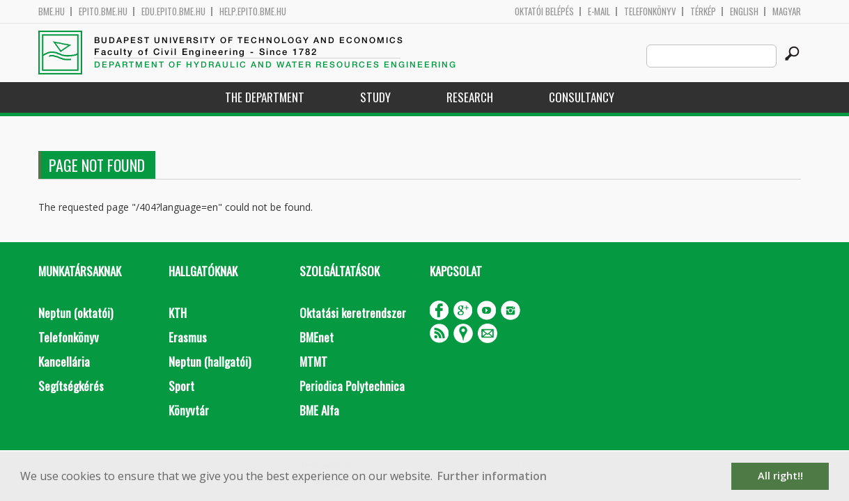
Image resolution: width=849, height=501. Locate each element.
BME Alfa (319, 410)
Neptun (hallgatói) (210, 361)
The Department (264, 97)
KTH (178, 312)
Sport (181, 386)
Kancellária (64, 361)
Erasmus (188, 337)
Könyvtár (189, 410)
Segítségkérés (71, 386)
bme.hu (51, 11)
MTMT (313, 361)
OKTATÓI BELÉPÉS (544, 11)
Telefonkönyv (650, 11)
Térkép (703, 11)
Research (469, 97)
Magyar (786, 11)
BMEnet (316, 337)
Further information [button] (492, 476)
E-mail (599, 11)
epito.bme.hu (103, 11)
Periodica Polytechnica (352, 386)
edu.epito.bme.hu (173, 11)
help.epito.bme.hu (252, 11)
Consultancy (581, 97)
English (744, 11)
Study (375, 97)
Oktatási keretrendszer (352, 312)
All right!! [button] (780, 475)
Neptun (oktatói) (75, 312)
